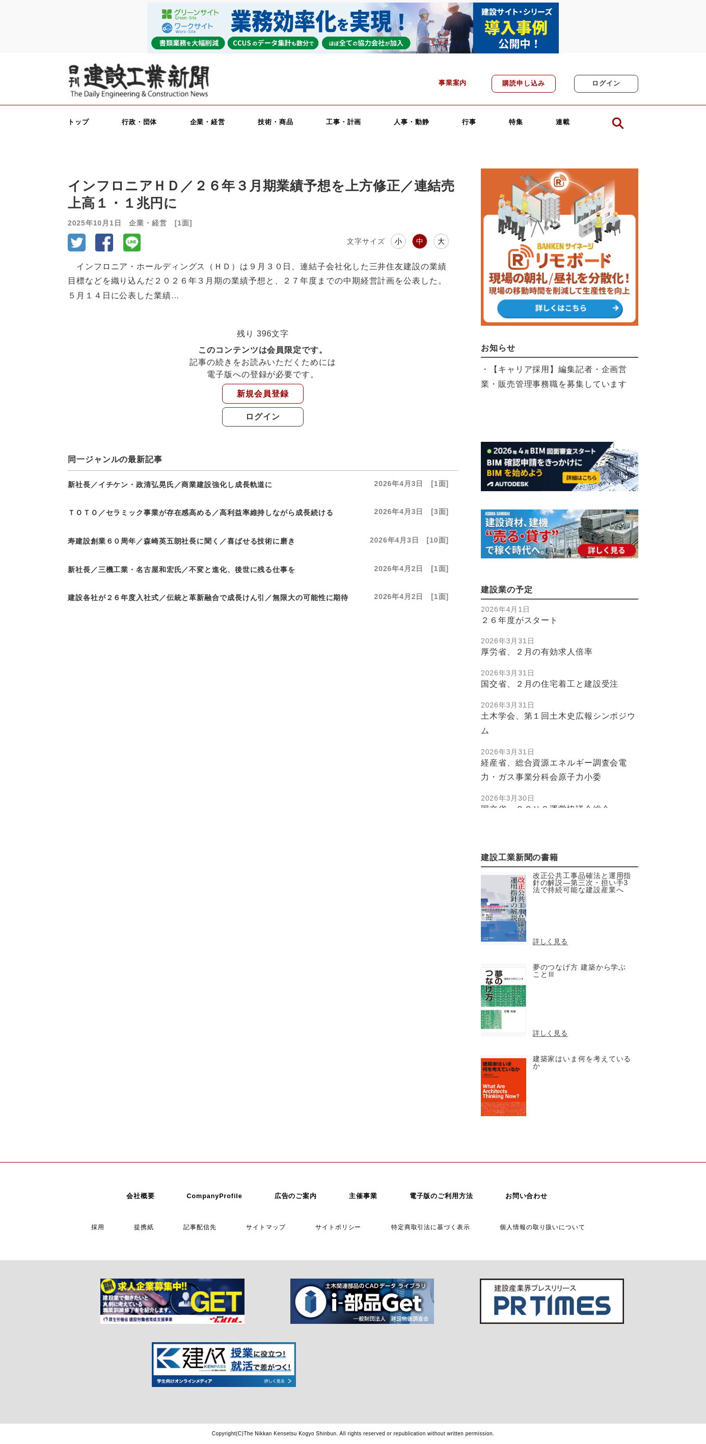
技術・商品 (275, 122)
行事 (469, 122)
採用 (97, 1227)
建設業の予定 (506, 589)
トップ (78, 122)
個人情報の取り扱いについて (542, 1227)
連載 (563, 122)
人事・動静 (411, 122)
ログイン (606, 83)
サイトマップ (265, 1227)
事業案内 (453, 83)
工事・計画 (344, 122)
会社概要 (140, 1196)
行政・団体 (139, 122)
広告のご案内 (296, 1196)
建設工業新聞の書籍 (519, 857)
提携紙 (144, 1227)
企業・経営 (208, 122)
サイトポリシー (338, 1227)
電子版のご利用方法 (441, 1196)
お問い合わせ (526, 1196)
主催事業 (363, 1196)
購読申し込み (523, 83)
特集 (516, 122)
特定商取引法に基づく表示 (430, 1227)
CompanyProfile (214, 1196)
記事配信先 (199, 1227)
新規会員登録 (262, 393)
